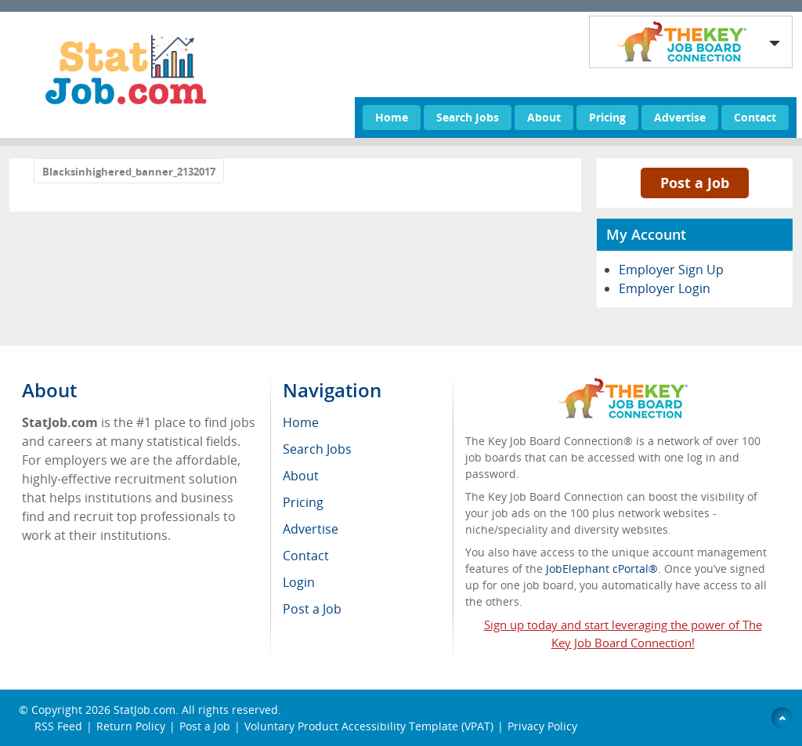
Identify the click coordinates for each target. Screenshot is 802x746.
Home (391, 117)
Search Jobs (467, 117)
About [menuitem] (301, 475)
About (544, 117)
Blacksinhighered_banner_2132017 (128, 172)
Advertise (680, 117)
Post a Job (694, 182)
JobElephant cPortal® (602, 568)
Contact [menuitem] (306, 555)
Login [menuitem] (299, 582)
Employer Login (664, 288)
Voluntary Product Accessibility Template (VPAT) (368, 726)
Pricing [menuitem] (303, 502)
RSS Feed (58, 726)
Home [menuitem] (301, 422)
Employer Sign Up (671, 269)
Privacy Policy (544, 726)
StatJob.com (144, 709)
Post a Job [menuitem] (312, 608)
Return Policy (130, 726)
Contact (755, 117)
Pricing (607, 117)
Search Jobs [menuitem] (317, 449)
